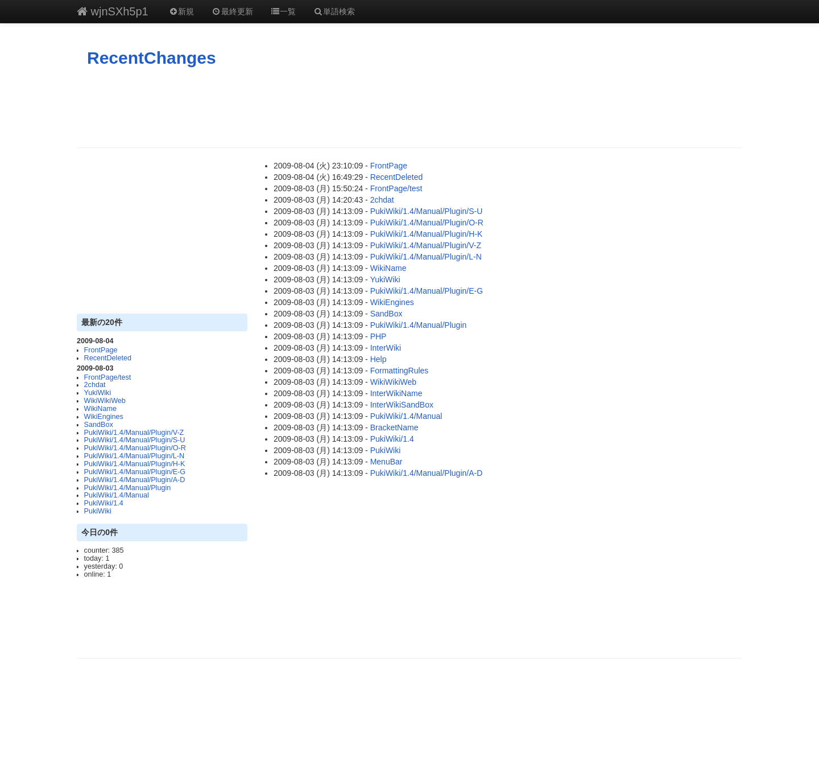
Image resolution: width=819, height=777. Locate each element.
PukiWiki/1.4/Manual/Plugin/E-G (134, 472)
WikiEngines (103, 417)
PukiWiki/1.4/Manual (116, 495)
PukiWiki (97, 511)
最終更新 (232, 11)
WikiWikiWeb (105, 401)
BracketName (394, 427)
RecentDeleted (107, 358)
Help (378, 359)
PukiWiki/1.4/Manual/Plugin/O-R (135, 448)
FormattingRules (399, 370)
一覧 (283, 11)
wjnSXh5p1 (112, 11)
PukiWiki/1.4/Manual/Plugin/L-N (134, 456)
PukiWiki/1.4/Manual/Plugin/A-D (134, 480)
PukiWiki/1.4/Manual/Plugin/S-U (134, 440)
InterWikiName (396, 393)
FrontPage (101, 350)
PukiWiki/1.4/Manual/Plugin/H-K (134, 464)
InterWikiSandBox (401, 404)
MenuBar (386, 461)
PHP (378, 336)
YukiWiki (97, 393)
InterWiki (385, 347)
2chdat (95, 385)
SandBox (98, 425)
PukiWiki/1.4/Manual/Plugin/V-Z (134, 433)
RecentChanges (151, 57)
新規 (181, 11)
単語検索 (334, 11)
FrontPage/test (107, 377)
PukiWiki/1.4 (103, 503)
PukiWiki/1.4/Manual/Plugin (127, 488)
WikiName (100, 409)
